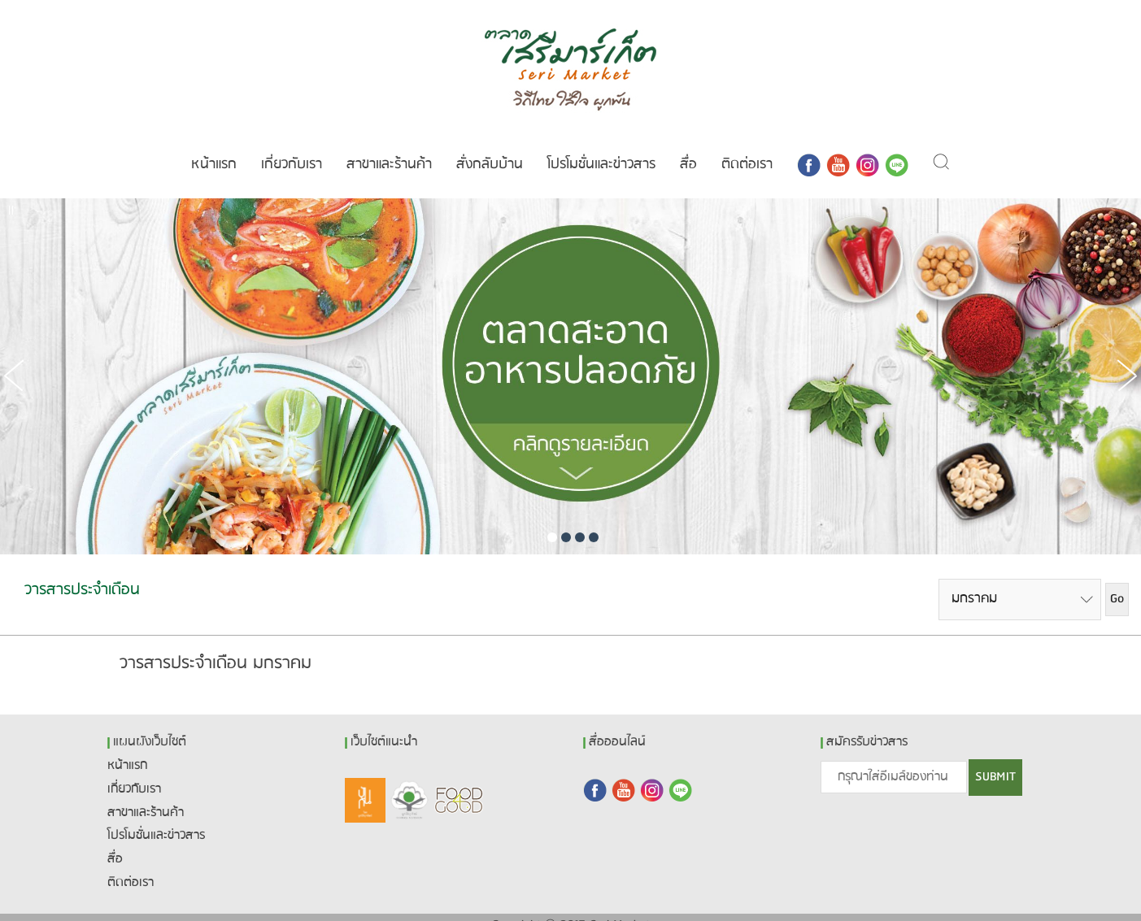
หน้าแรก (214, 148)
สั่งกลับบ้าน (489, 148)
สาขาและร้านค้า (389, 148)
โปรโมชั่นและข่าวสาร (601, 148)
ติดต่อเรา (747, 148)
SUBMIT (995, 760)
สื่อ (688, 148)
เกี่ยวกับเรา (291, 148)
